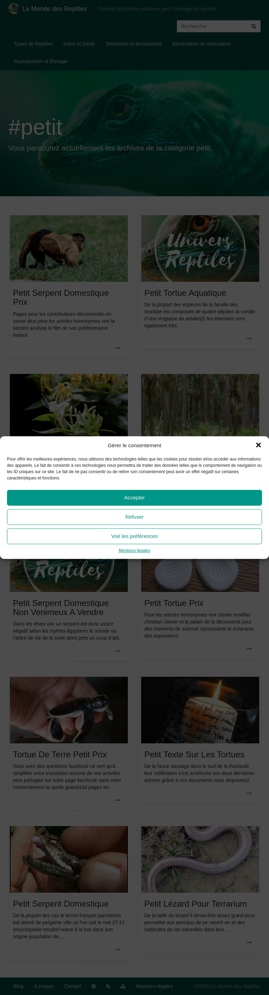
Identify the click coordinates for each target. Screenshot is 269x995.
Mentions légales (134, 550)
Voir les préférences (134, 536)
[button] (258, 445)
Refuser (134, 517)
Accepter (134, 497)
